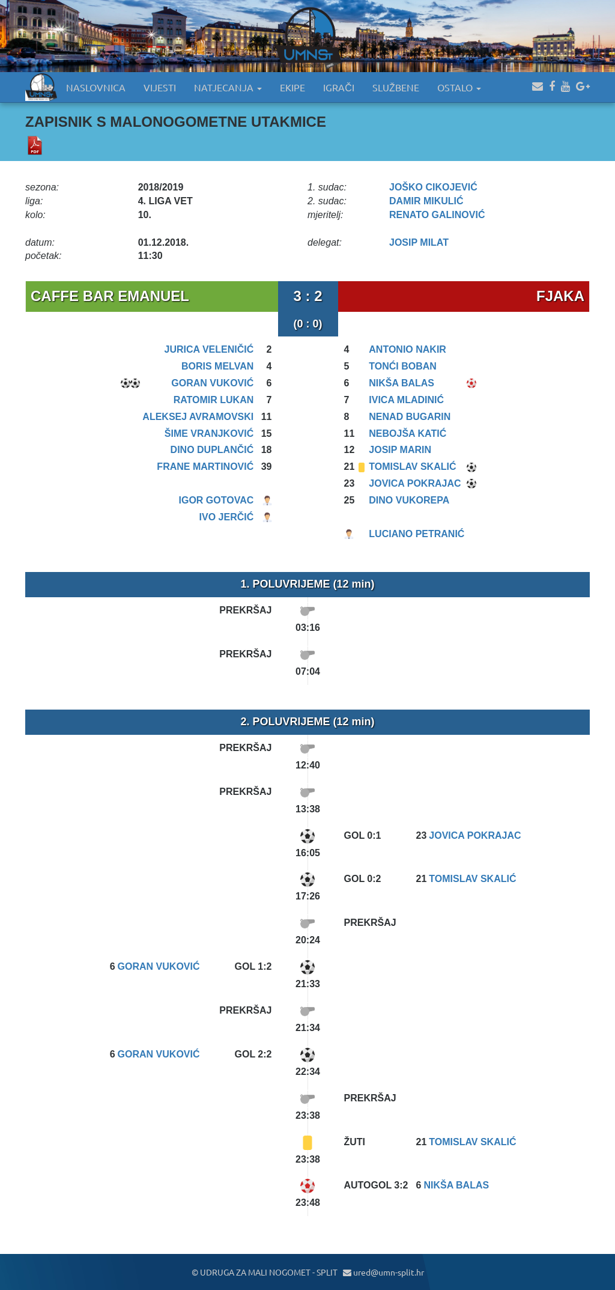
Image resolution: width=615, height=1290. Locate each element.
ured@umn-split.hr (383, 1272)
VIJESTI (160, 87)
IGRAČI (338, 87)
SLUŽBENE (395, 87)
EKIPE (292, 87)
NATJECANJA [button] (228, 87)
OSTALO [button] (459, 87)
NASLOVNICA (96, 87)
